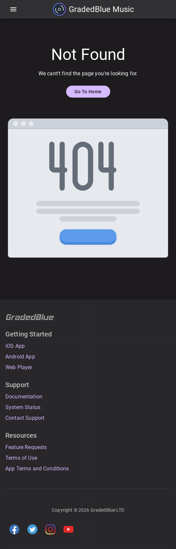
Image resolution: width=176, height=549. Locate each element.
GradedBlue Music (101, 9)
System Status (22, 407)
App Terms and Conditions (37, 468)
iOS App (15, 346)
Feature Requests (26, 447)
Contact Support (24, 418)
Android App (20, 356)
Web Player (18, 367)
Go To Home (88, 92)
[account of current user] (13, 9)
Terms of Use (21, 458)
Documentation (23, 396)
